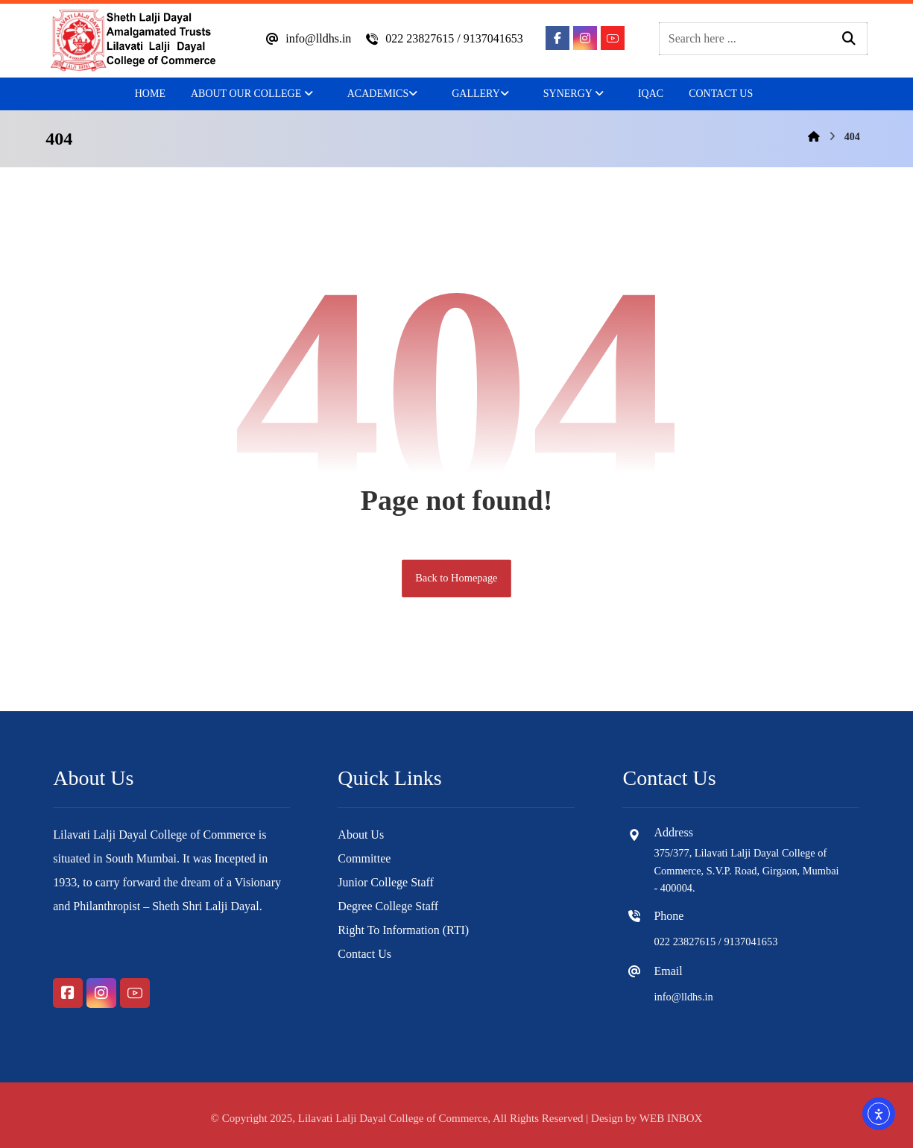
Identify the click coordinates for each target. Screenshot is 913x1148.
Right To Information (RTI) (403, 930)
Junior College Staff (386, 882)
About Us (361, 834)
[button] (557, 38)
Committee (364, 858)
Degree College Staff (388, 906)
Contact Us (364, 953)
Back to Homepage (456, 578)
